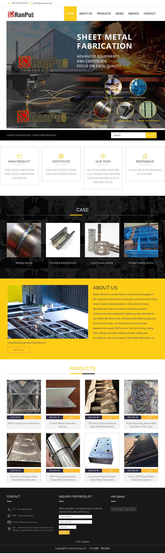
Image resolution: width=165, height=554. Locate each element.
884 (149, 471)
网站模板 (105, 549)
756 (149, 418)
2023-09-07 (15, 418)
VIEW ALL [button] (19, 350)
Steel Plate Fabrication (123, 510)
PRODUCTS (104, 13)
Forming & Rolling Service (62, 263)
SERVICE (133, 13)
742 (110, 471)
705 (110, 418)
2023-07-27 (54, 418)
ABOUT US (85, 13)
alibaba (85, 542)
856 (71, 418)
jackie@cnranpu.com (42, 3)
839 (32, 418)
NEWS (119, 13)
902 (32, 471)
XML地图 (93, 549)
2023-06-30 (93, 418)
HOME (70, 13)
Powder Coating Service (141, 263)
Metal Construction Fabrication (24, 424)
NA (84, 549)
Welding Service (23, 263)
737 (71, 471)
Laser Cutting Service (102, 263)
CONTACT (150, 13)
